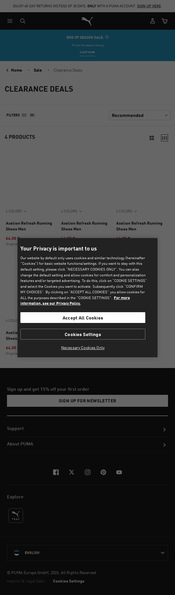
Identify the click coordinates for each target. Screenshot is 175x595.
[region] (87, 297)
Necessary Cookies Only (83, 347)
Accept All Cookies (83, 317)
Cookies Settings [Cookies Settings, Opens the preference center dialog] (83, 334)
